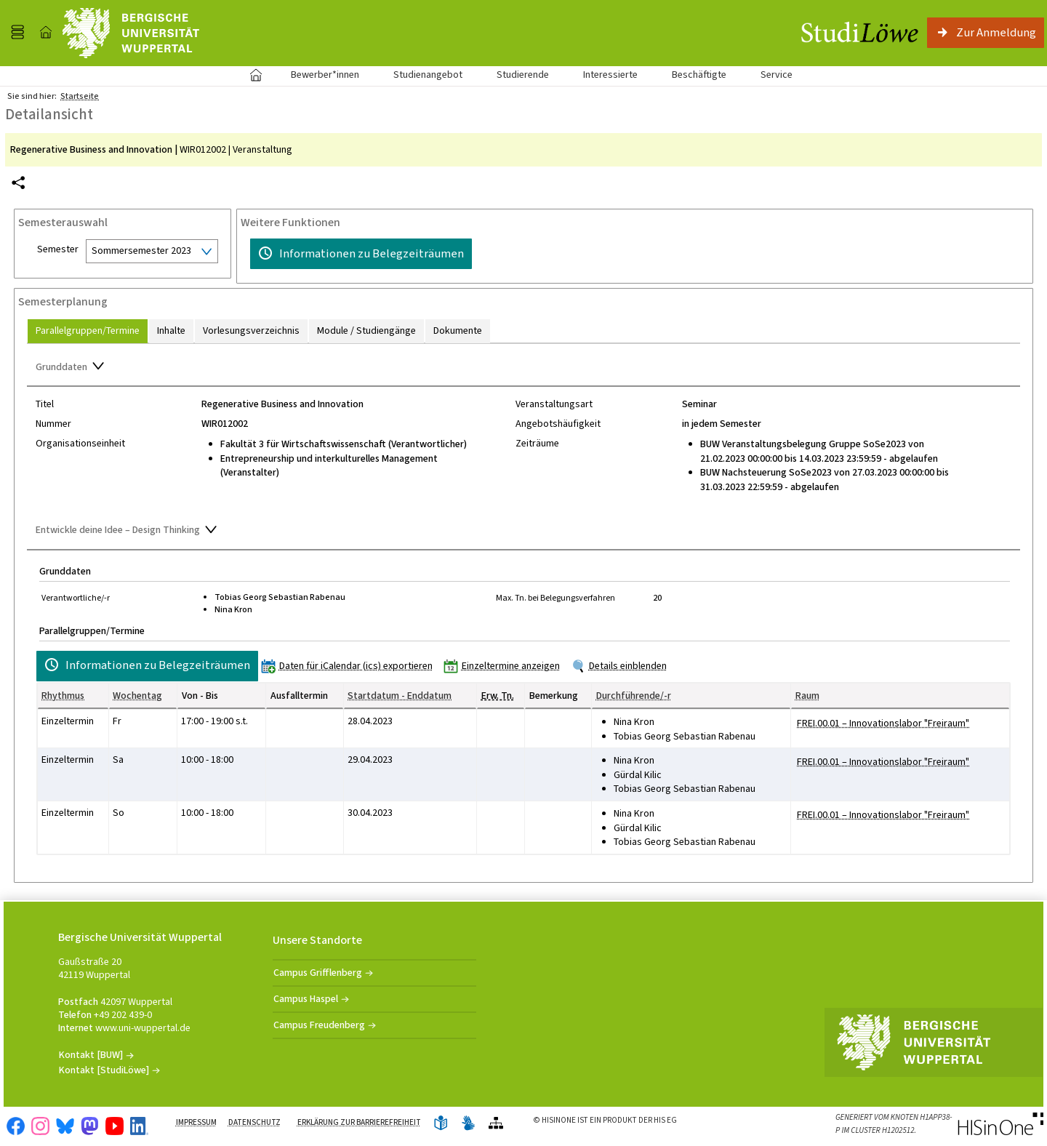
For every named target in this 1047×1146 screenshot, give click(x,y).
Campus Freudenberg (319, 1025)
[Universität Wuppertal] (131, 33)
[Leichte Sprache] (440, 1123)
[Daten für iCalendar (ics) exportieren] (350, 665)
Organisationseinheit (80, 443)
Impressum (196, 1122)
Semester (58, 249)
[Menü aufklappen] (17, 33)
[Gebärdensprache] (468, 1123)
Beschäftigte (699, 74)
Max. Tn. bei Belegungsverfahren (555, 598)
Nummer (53, 423)
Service (769, 74)
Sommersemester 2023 (141, 250)
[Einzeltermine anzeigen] (505, 665)
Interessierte (610, 74)
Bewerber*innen (317, 74)
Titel (45, 404)
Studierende (523, 74)
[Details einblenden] (622, 665)
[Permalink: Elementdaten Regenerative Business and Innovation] (18, 183)
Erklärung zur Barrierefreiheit (359, 1122)
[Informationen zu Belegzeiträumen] (361, 254)
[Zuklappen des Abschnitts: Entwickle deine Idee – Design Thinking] (523, 531)
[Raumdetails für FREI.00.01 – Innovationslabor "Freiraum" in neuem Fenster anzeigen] (883, 723)
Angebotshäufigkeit (558, 423)
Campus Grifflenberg (317, 972)
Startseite (255, 75)
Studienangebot (419, 74)
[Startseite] (46, 32)
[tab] (88, 331)
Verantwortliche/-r (75, 598)
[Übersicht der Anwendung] (495, 1123)
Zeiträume (537, 443)
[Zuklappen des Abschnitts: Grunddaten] (523, 368)
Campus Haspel (305, 999)
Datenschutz (254, 1122)
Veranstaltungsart (554, 404)
